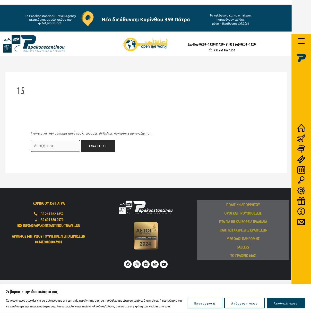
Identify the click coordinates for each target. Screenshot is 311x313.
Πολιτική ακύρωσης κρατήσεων (242, 230)
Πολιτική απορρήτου (243, 205)
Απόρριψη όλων (244, 303)
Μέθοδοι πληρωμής (242, 239)
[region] (155, 298)
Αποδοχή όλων (286, 303)
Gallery (243, 247)
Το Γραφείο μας (243, 256)
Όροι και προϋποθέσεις (242, 213)
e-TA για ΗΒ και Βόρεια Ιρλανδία (243, 222)
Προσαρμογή (204, 303)
